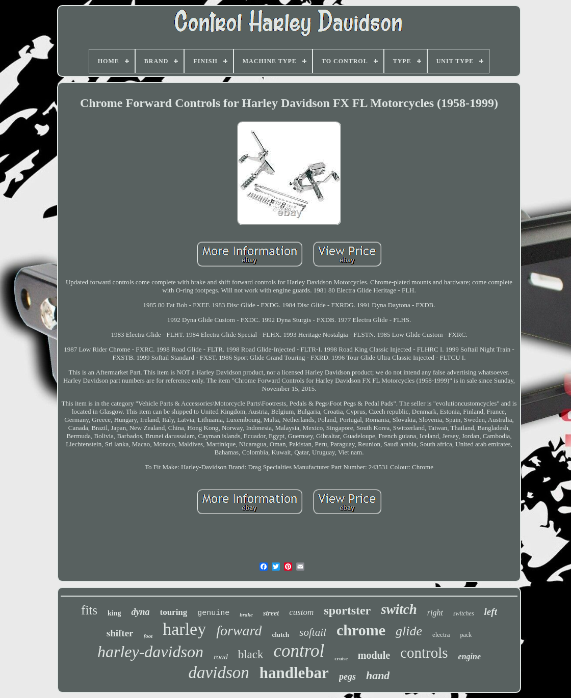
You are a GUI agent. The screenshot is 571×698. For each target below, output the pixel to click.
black (251, 654)
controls (424, 653)
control (298, 651)
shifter (120, 633)
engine (469, 656)
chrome (360, 630)
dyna (140, 612)
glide (409, 631)
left (490, 611)
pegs (347, 677)
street (271, 613)
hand (378, 675)
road (221, 657)
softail (312, 632)
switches (463, 613)
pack (466, 634)
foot (148, 636)
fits (89, 610)
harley (184, 629)
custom (301, 612)
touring (173, 612)
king (114, 613)
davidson (219, 672)
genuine (213, 613)
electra (441, 634)
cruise (341, 658)
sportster (347, 610)
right (435, 612)
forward (239, 630)
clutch (280, 634)
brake (246, 614)
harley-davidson (150, 651)
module (374, 655)
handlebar (294, 673)
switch (399, 609)
